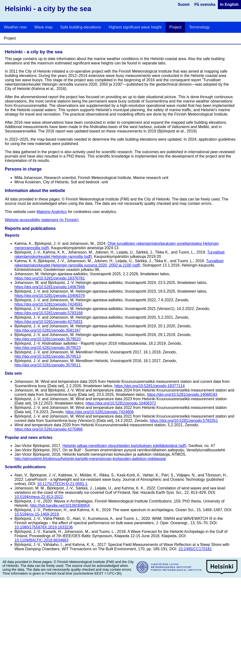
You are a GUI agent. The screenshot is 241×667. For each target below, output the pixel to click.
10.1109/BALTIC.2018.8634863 (41, 540)
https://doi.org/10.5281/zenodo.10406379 (49, 296)
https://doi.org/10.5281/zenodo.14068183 (182, 394)
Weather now (15, 27)
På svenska (204, 4)
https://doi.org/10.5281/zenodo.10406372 (121, 403)
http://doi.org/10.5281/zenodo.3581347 (47, 330)
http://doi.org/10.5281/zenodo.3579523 (47, 348)
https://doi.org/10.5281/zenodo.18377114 (149, 386)
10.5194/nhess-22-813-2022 (38, 497)
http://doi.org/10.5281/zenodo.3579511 (47, 365)
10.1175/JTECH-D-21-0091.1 (62, 484)
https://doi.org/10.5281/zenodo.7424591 (48, 304)
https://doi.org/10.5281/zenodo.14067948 (49, 287)
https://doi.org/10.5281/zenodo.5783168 (48, 313)
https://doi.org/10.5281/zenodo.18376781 (49, 278)
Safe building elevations (80, 27)
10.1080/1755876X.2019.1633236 (43, 527)
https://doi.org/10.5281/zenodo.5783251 (184, 421)
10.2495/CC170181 (195, 549)
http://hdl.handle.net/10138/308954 (60, 505)
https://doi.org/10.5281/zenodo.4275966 (48, 429)
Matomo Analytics (52, 212)
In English (229, 4)
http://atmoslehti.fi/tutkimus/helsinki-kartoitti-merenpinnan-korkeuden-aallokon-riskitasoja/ (90, 459)
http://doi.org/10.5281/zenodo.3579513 (47, 356)
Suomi (183, 4)
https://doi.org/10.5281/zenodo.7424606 (100, 412)
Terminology (199, 27)
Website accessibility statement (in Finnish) (42, 220)
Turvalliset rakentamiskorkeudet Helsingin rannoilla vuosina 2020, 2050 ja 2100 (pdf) (118, 263)
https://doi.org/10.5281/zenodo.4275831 (48, 322)
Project (175, 27)
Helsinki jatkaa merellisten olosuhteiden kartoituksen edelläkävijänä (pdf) (124, 446)
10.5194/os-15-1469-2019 (36, 514)
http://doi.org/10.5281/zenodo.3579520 (47, 339)
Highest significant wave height (135, 27)
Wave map (43, 27)
